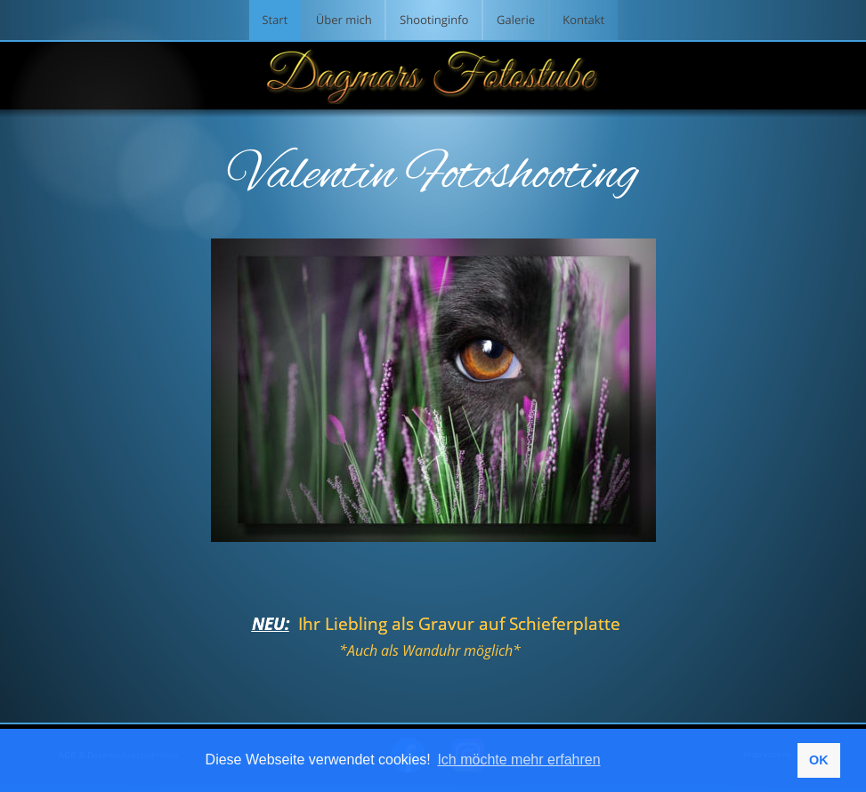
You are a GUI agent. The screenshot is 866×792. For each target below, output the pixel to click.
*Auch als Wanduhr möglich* (430, 650)
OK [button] (819, 760)
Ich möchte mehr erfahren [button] (518, 759)
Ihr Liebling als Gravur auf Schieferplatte (461, 623)
